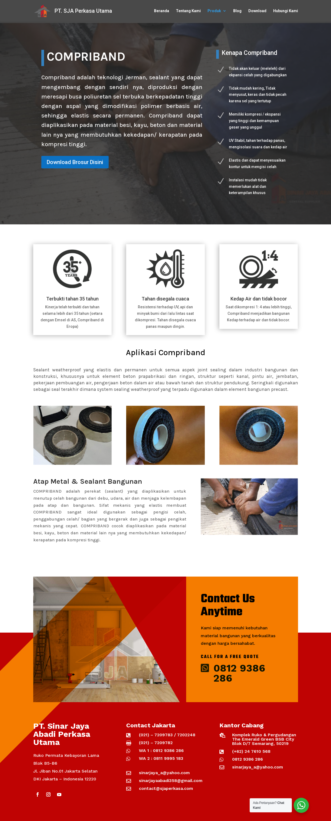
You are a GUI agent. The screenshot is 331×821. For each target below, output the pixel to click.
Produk (214, 11)
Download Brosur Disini (75, 162)
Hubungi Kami (285, 11)
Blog (237, 11)
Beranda (161, 11)
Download (257, 11)
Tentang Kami (188, 11)
